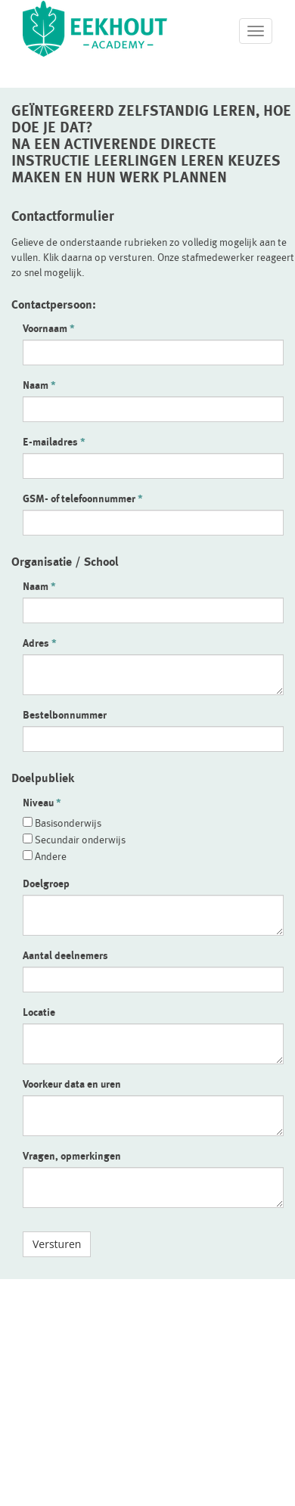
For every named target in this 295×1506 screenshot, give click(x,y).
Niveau (38, 802)
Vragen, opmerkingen (72, 1156)
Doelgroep (46, 883)
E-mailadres (50, 442)
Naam (35, 385)
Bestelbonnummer (65, 715)
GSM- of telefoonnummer (79, 498)
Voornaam (45, 328)
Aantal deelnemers (65, 955)
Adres (36, 643)
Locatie (39, 1012)
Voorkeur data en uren (72, 1084)
